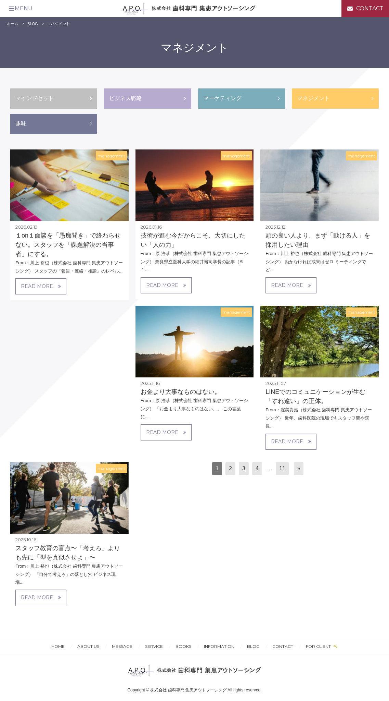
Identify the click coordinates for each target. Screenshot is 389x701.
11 (282, 468)
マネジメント (58, 24)
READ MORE (41, 286)
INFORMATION (219, 646)
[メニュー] (20, 8)
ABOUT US (88, 646)
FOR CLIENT (319, 646)
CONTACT (282, 646)
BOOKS (183, 646)
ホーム (12, 24)
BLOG (32, 24)
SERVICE (154, 646)
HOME (58, 646)
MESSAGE (122, 646)
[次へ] (299, 468)
